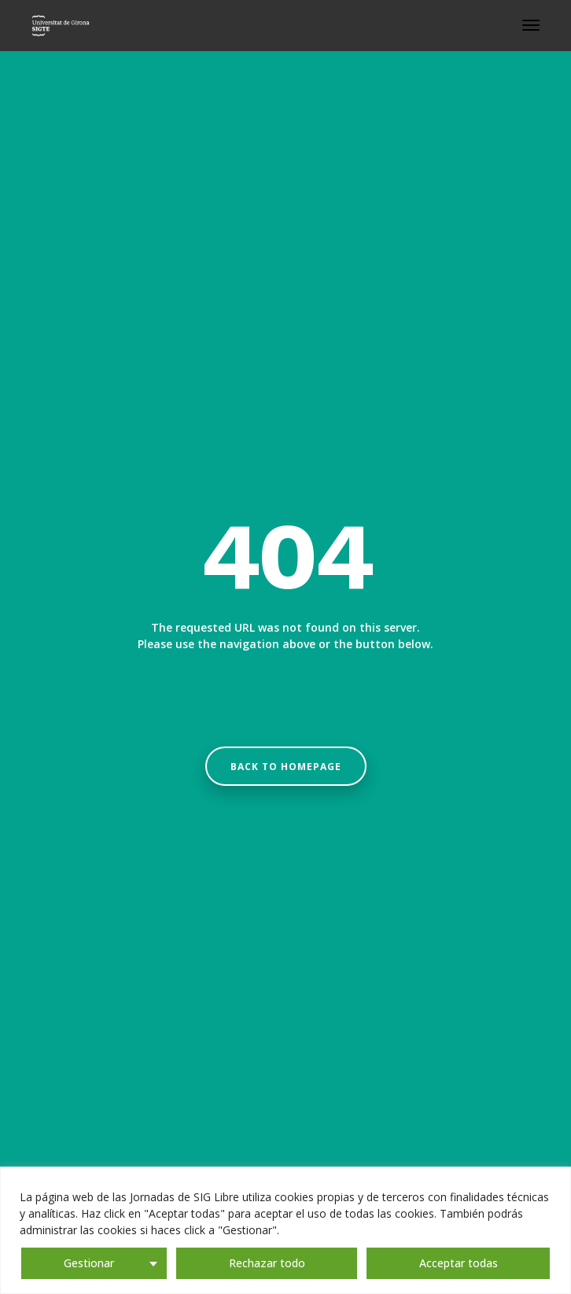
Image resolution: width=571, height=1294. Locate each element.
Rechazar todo (267, 1262)
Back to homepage (285, 766)
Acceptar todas (458, 1262)
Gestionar (89, 1262)
